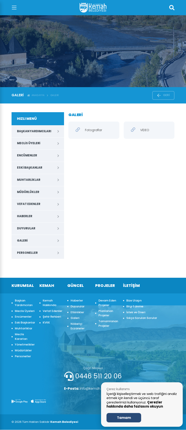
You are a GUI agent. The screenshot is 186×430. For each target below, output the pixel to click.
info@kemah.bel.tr (86, 388)
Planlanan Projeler (105, 313)
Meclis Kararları (21, 336)
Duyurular (26, 228)
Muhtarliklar (28, 180)
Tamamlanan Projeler (108, 323)
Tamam (124, 417)
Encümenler (27, 155)
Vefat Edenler (28, 204)
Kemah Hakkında (49, 302)
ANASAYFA (36, 95)
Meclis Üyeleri (28, 143)
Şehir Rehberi (52, 317)
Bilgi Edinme (134, 306)
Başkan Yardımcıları (34, 131)
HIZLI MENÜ (27, 118)
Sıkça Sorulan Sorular (141, 318)
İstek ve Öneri (135, 312)
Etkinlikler (77, 312)
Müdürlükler (28, 192)
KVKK (46, 322)
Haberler (24, 216)
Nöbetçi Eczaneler (78, 326)
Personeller (27, 253)
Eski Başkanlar (29, 168)
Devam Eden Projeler (107, 302)
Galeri (55, 95)
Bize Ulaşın (134, 300)
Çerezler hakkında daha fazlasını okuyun (135, 404)
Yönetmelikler (25, 344)
